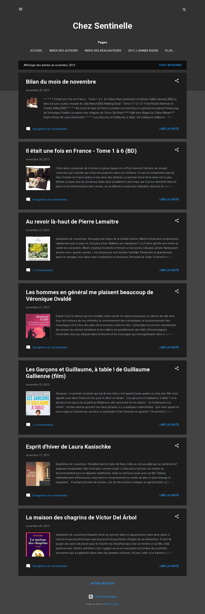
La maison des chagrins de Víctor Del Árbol (81, 518)
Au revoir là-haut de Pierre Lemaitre (72, 222)
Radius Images (112, 604)
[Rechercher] (184, 10)
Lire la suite (169, 129)
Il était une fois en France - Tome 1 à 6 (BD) (81, 151)
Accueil (36, 50)
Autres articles (102, 584)
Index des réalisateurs (103, 50)
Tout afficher (170, 66)
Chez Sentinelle (102, 26)
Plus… (170, 50)
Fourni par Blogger (102, 596)
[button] (177, 82)
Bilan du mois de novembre (61, 82)
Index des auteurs (63, 50)
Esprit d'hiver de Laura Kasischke (68, 447)
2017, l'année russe (143, 50)
